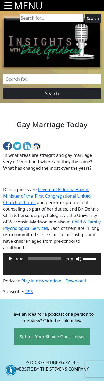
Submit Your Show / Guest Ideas (52, 337)
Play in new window (41, 281)
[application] (52, 269)
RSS (29, 292)
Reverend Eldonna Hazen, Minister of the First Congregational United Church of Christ (47, 196)
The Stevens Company (64, 369)
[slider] (44, 258)
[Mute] (78, 259)
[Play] (10, 259)
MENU (28, 5)
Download (76, 281)
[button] (10, 370)
